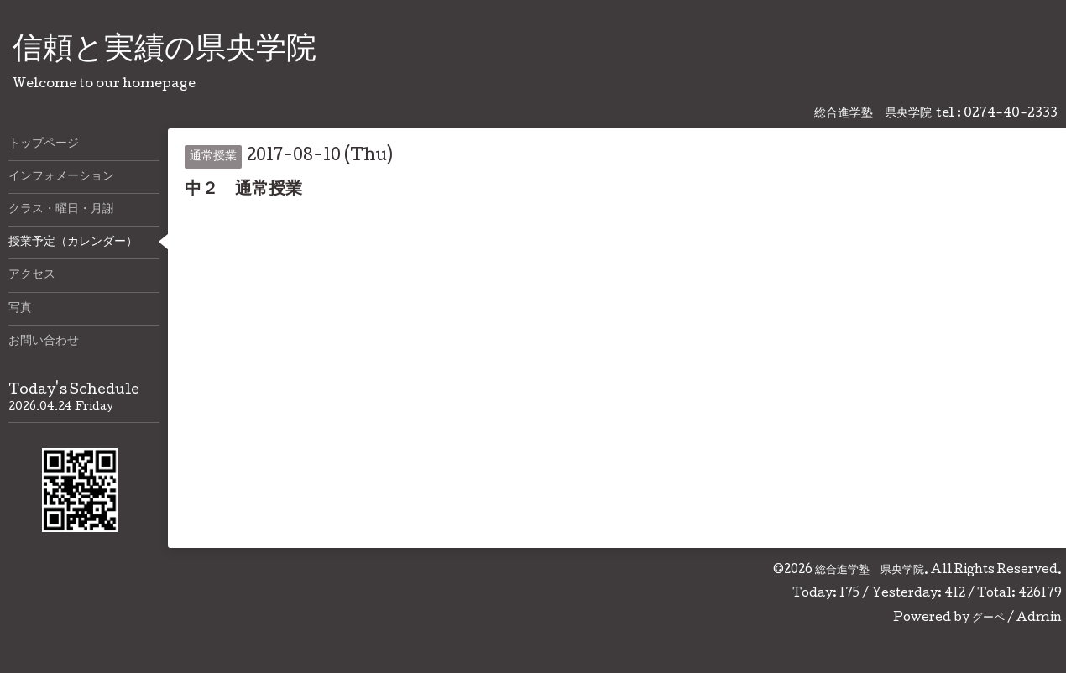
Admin (1039, 618)
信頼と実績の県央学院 (164, 51)
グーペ (988, 618)
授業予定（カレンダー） (73, 242)
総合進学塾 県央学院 (869, 570)
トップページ (43, 144)
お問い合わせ (43, 341)
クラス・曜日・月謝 (61, 210)
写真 (20, 309)
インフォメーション (61, 177)
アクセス (31, 275)
